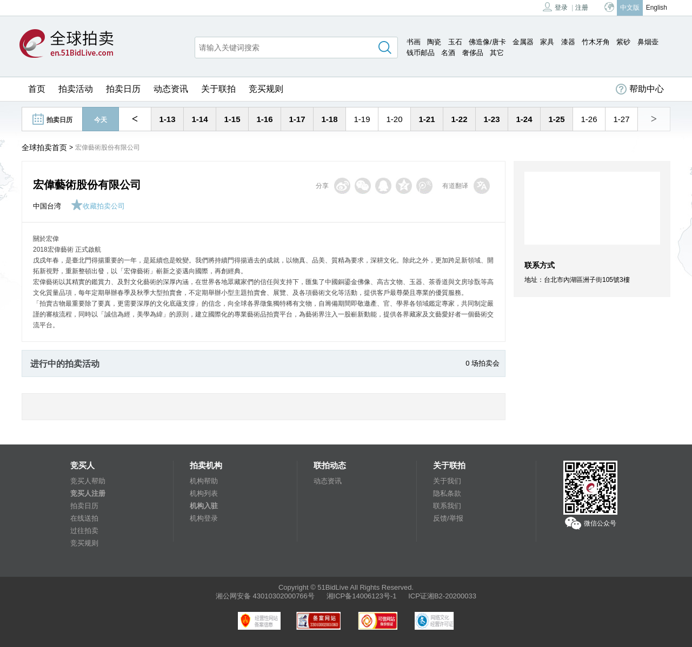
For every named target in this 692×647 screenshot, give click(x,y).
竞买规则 (266, 88)
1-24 (524, 119)
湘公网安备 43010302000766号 (265, 596)
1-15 (232, 119)
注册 (581, 7)
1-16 (264, 119)
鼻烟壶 (647, 42)
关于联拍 (218, 88)
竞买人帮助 (87, 481)
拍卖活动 (75, 88)
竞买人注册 (87, 493)
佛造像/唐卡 (487, 42)
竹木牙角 (596, 42)
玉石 (455, 42)
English (656, 7)
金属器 (523, 42)
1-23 (491, 119)
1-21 (426, 119)
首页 (36, 88)
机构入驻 (204, 506)
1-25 (556, 119)
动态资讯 (171, 88)
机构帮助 (204, 481)
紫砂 (623, 42)
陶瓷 (434, 42)
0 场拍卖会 (482, 363)
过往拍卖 (84, 531)
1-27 (621, 119)
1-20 (394, 119)
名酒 (448, 53)
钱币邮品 (421, 53)
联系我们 (447, 506)
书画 (414, 42)
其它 (497, 53)
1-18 (329, 119)
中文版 (630, 7)
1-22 (459, 119)
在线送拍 (84, 518)
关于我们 (447, 481)
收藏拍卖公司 (98, 206)
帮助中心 (640, 89)
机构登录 (204, 518)
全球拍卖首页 (44, 147)
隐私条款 (447, 493)
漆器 (568, 42)
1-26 (589, 119)
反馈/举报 (448, 518)
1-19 (362, 119)
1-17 (297, 119)
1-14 (199, 119)
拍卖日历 (123, 88)
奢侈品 (472, 53)
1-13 (167, 119)
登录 (555, 6)
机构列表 (204, 493)
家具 (547, 42)
